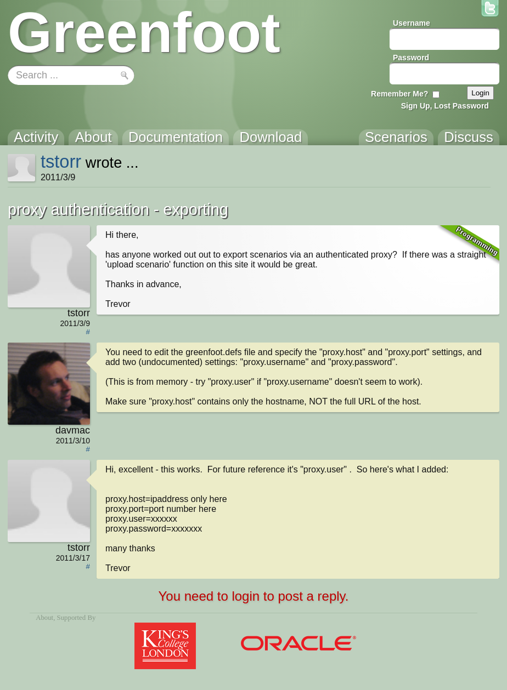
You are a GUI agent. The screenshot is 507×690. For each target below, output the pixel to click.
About (44, 617)
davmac (72, 430)
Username (411, 23)
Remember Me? (399, 93)
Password (411, 57)
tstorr (61, 161)
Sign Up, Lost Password (445, 105)
